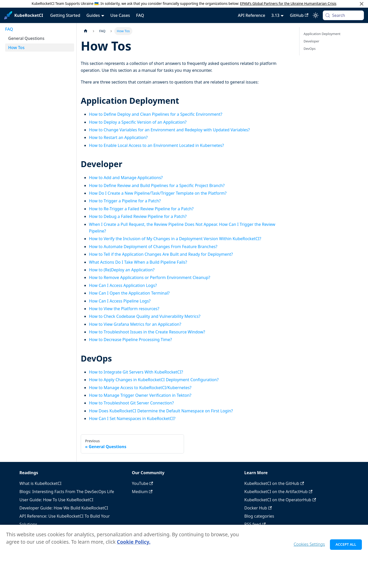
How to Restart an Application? (118, 137)
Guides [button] (93, 15)
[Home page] (85, 31)
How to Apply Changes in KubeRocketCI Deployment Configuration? (153, 379)
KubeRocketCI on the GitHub (274, 483)
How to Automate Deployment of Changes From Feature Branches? (153, 246)
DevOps (310, 48)
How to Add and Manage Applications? (126, 177)
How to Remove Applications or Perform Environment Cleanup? (149, 277)
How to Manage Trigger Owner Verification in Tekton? (140, 395)
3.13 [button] (275, 15)
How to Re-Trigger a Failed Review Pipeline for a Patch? (141, 209)
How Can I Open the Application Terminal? (129, 293)
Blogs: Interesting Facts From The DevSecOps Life (66, 491)
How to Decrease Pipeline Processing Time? (130, 339)
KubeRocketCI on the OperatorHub (280, 500)
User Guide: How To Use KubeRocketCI (56, 500)
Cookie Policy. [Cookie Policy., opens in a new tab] (133, 544)
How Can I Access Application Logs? (123, 285)
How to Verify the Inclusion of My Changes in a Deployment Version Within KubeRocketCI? (175, 238)
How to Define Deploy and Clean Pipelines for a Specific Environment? (155, 114)
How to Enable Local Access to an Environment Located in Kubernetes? (156, 145)
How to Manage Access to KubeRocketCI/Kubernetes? (140, 387)
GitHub (299, 15)
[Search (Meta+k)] (343, 15)
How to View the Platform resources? (124, 308)
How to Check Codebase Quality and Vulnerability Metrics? (144, 316)
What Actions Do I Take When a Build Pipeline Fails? (138, 262)
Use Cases (120, 15)
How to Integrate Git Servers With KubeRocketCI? (136, 372)
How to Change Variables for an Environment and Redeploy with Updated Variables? (169, 130)
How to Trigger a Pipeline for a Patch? (125, 201)
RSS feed (255, 524)
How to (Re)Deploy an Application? (122, 270)
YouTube (142, 483)
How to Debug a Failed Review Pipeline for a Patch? (138, 216)
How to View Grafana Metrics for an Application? (135, 324)
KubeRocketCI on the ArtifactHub (278, 491)
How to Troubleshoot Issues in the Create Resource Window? (147, 332)
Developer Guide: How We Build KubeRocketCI (63, 508)
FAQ (140, 15)
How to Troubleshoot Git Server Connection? (131, 403)
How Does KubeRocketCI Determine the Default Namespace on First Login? (161, 411)
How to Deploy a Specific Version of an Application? (138, 122)
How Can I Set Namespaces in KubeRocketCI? (132, 418)
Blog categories (259, 516)
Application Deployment (322, 33)
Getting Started (65, 15)
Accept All (346, 546)
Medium (142, 491)
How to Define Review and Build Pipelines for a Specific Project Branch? (157, 185)
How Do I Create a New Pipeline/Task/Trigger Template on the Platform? (158, 193)
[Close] (361, 3)
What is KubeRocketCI (40, 483)
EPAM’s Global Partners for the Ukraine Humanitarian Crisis (288, 3)
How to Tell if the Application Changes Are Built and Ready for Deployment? (161, 254)
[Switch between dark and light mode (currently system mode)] (316, 15)
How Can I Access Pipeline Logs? (120, 301)
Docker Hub (258, 508)
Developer (311, 41)
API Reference (251, 15)
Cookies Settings (309, 546)
